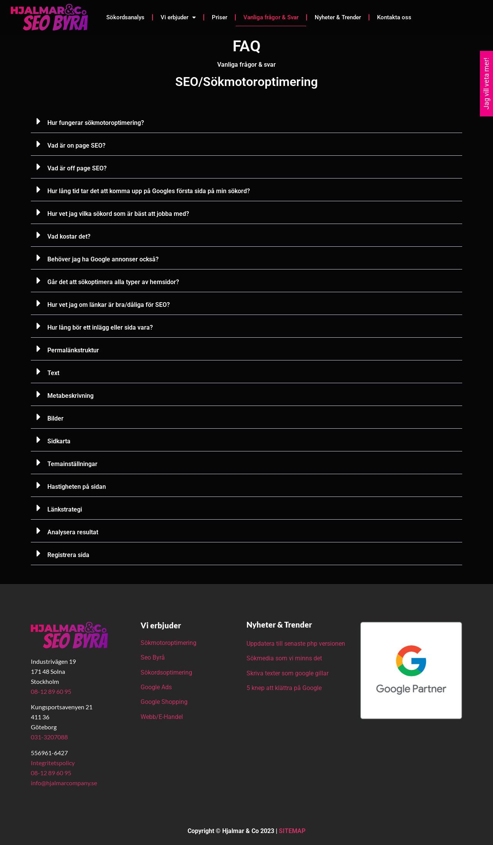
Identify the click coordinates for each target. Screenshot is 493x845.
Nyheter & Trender (338, 17)
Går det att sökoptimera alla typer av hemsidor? (113, 282)
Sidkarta (58, 441)
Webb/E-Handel (162, 716)
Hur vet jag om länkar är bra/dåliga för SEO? (108, 304)
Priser (219, 17)
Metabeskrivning (70, 395)
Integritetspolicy (53, 762)
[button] (246, 121)
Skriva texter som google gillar (287, 673)
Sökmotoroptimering (168, 642)
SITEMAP (292, 831)
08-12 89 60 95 (51, 691)
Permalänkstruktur (73, 350)
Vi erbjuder (178, 17)
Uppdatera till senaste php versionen (295, 643)
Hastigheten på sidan (76, 486)
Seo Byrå (153, 657)
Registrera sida (68, 555)
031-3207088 (49, 737)
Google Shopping (164, 701)
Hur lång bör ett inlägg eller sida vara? (100, 327)
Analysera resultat (72, 532)
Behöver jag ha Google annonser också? (103, 259)
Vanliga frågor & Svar (270, 17)
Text (53, 373)
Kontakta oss (394, 17)
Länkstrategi (64, 509)
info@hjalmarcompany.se (64, 782)
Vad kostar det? (69, 236)
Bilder (55, 418)
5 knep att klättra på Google (284, 688)
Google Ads (156, 687)
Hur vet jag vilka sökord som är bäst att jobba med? (118, 213)
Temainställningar (72, 464)
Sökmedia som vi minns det (284, 658)
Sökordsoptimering (167, 672)
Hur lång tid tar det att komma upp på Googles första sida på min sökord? (148, 191)
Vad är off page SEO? (77, 168)
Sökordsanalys (125, 17)
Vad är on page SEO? (76, 145)
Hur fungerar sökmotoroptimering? (95, 122)
